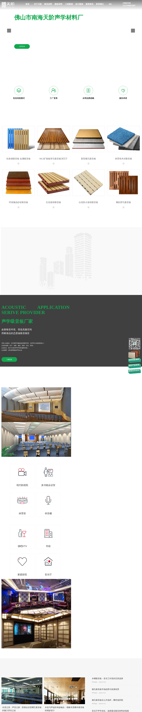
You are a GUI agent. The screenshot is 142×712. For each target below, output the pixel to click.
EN (110, 4)
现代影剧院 (105, 684)
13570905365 (132, 4)
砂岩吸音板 (67, 702)
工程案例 (69, 4)
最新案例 (124, 684)
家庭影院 (105, 709)
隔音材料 (58, 4)
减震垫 (85, 690)
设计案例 (79, 4)
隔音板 (85, 684)
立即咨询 (22, 46)
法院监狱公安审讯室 (108, 702)
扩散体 (66, 709)
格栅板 (66, 687)
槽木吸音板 (67, 684)
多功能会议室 (106, 687)
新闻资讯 (89, 4)
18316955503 (17, 684)
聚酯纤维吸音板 (69, 706)
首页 (27, 4)
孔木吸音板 (67, 693)
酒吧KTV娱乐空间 (107, 696)
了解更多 (9, 359)
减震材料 (86, 693)
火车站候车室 (106, 706)
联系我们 (100, 4)
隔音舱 (85, 696)
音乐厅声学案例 (107, 699)
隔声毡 (85, 687)
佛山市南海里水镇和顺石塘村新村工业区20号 (22, 690)
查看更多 (100, 601)
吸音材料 (48, 4)
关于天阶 (38, 4)
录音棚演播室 (106, 693)
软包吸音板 (67, 696)
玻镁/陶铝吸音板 (69, 690)
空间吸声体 (67, 699)
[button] (9, 31)
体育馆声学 (105, 690)
